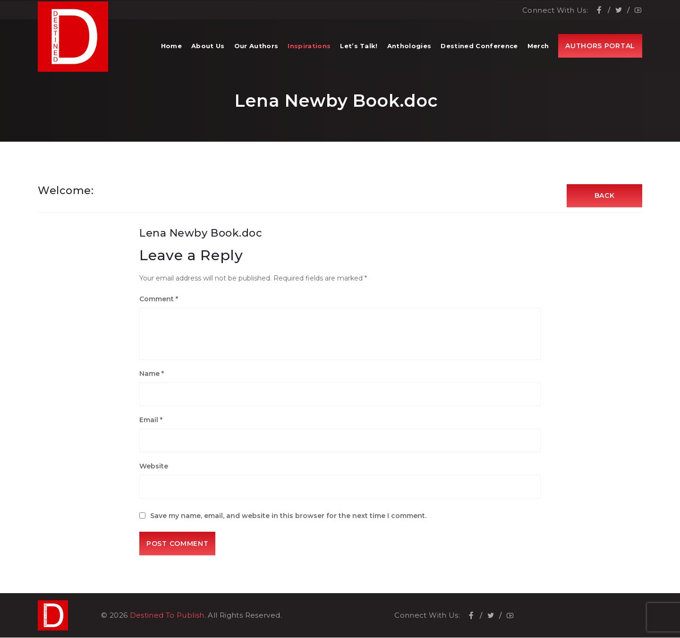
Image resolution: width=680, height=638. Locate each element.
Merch (538, 47)
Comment (158, 299)
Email (150, 420)
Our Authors (256, 47)
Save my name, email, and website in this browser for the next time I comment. (288, 516)
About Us (208, 47)
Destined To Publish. (168, 615)
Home (171, 47)
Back (605, 196)
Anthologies (409, 47)
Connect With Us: (555, 9)
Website (153, 466)
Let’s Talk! (359, 47)
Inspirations (309, 47)
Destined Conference (479, 47)
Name (151, 374)
